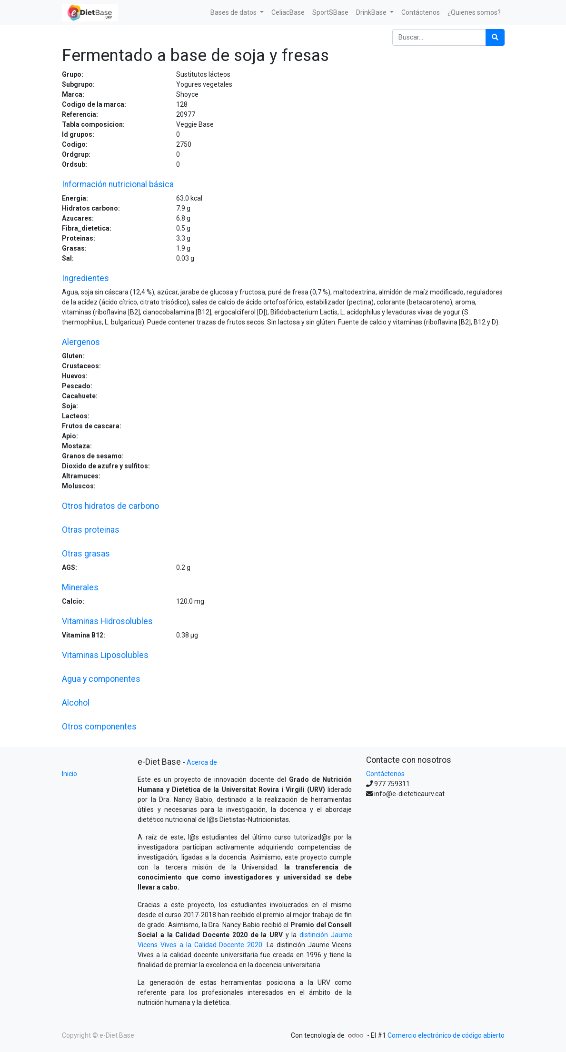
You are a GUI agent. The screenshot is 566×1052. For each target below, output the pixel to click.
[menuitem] (288, 12)
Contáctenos (385, 774)
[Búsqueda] (495, 37)
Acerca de (202, 762)
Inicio (69, 774)
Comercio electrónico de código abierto (446, 1035)
